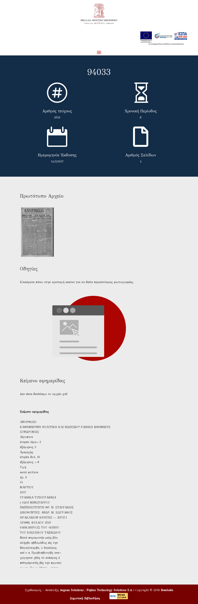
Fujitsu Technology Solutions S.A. (109, 590)
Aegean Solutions (72, 590)
